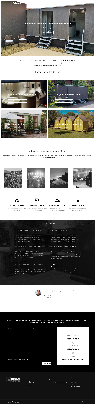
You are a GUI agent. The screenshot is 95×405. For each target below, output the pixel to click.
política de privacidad (23, 360)
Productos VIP (50, 3)
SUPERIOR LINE (39, 3)
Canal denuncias (53, 387)
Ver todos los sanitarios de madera (65, 131)
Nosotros (73, 381)
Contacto (71, 3)
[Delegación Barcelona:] (73, 333)
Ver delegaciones (72, 242)
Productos (73, 383)
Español (86, 3)
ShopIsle (8, 403)
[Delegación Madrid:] (73, 344)
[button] (2, 28)
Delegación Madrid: (73, 347)
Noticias (79, 3)
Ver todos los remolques (17, 131)
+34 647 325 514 (30, 383)
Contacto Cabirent (75, 388)
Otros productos (61, 3)
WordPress (16, 403)
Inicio (31, 3)
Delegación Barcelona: (73, 336)
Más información (47, 32)
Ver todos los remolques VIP (64, 101)
